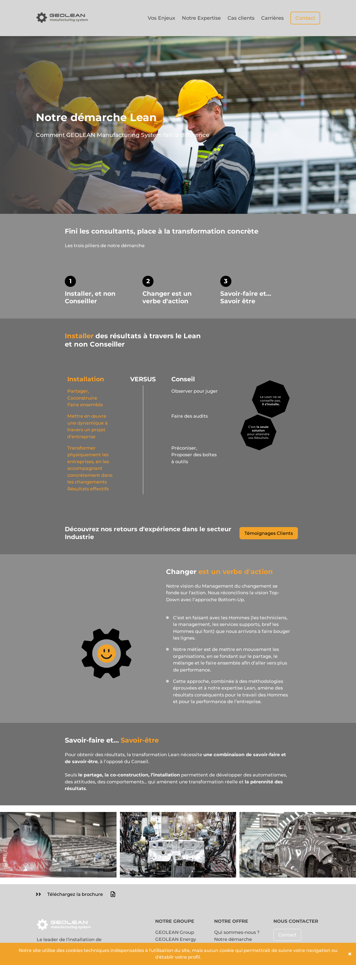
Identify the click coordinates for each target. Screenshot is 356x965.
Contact (305, 18)
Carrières (272, 18)
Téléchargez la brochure (76, 894)
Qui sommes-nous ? (236, 932)
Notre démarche (233, 939)
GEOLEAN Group (174, 932)
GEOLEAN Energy (175, 939)
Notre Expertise (201, 18)
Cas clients (241, 18)
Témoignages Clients (268, 533)
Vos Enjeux (161, 18)
